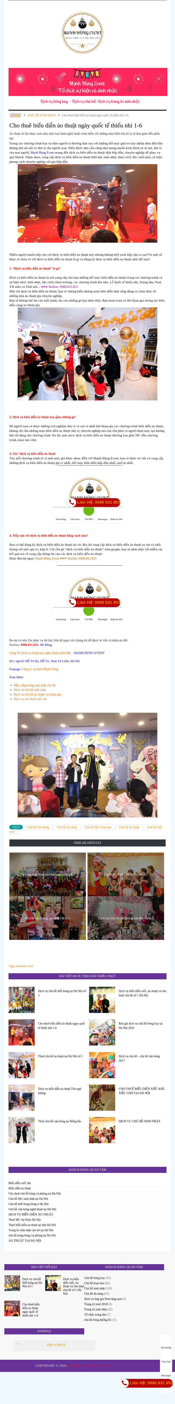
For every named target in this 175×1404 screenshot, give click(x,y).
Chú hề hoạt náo (94, 1283)
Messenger (166, 1371)
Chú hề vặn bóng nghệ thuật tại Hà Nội (32, 1209)
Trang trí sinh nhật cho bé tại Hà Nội (31, 1230)
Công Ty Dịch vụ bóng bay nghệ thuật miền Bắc (40, 653)
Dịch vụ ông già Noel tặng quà (103, 1299)
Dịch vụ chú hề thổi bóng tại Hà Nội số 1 (62, 993)
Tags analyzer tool (21, 966)
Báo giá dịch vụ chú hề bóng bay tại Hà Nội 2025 (141, 1026)
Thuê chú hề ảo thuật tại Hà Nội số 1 (60, 1056)
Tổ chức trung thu (95, 1314)
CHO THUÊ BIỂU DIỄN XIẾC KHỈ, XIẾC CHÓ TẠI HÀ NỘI (142, 1091)
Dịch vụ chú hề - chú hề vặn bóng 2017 (139, 1058)
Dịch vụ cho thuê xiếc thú (30, 699)
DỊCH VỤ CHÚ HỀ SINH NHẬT (139, 1121)
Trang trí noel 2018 (96, 1304)
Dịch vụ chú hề (56, 1344)
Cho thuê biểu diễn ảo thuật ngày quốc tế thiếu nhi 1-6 (61, 1026)
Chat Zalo (166, 1357)
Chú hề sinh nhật (41, 115)
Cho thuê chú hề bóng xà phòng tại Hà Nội (35, 1193)
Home (15, 115)
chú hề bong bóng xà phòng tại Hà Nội (32, 1235)
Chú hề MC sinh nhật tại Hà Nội (28, 1198)
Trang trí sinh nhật (95, 1309)
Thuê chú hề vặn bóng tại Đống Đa (59, 1121)
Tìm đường (166, 1343)
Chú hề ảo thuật (129, 827)
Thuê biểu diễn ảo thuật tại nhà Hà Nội (32, 1225)
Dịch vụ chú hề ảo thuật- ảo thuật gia (37, 694)
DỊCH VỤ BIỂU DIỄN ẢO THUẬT (31, 1214)
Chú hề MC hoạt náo (98, 827)
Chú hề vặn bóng (38, 827)
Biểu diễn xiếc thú (20, 1183)
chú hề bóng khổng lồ (97, 1320)
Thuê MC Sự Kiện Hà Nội (25, 1219)
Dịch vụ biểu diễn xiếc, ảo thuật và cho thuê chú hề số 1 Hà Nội (142, 993)
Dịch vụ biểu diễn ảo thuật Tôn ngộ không (59, 1091)
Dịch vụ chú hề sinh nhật (30, 690)
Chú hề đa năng (67, 827)
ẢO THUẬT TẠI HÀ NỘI (25, 1240)
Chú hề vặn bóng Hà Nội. (90, 1365)
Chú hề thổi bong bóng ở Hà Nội (28, 1204)
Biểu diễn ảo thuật (20, 1188)
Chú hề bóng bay (94, 1278)
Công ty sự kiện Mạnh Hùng (40, 669)
